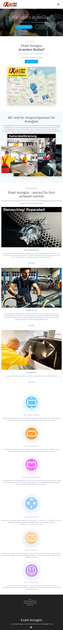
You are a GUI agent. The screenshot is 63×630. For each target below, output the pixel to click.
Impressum (30, 605)
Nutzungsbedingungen (30, 603)
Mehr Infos (31, 263)
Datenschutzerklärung (30, 601)
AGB (30, 599)
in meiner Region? (31, 49)
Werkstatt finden (31, 61)
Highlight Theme (48, 624)
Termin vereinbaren (24, 27)
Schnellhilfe (41, 27)
